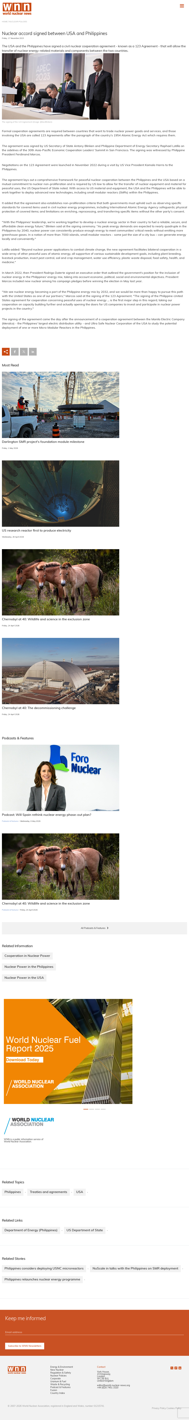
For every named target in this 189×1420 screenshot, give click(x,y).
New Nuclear (57, 1370)
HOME (5, 22)
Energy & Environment (61, 1367)
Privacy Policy (159, 1408)
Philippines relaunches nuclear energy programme (42, 1279)
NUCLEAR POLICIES (18, 22)
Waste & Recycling (60, 1384)
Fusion (53, 1390)
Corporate (55, 1379)
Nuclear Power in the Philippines (28, 967)
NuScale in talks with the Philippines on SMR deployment (135, 1268)
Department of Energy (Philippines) (31, 1230)
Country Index (57, 1393)
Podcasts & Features (10, 821)
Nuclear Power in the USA (24, 978)
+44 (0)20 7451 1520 (107, 1388)
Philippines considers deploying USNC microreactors (44, 1268)
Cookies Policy (173, 1408)
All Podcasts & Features (93, 928)
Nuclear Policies (58, 1376)
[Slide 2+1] (97, 1109)
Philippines (12, 1192)
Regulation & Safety (60, 1373)
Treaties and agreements (48, 1192)
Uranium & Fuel (58, 1381)
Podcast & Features (60, 1387)
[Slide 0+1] (85, 1109)
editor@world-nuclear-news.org (113, 1385)
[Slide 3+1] (103, 1109)
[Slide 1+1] (91, 1109)
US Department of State (85, 1230)
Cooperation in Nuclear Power (27, 956)
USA (79, 1192)
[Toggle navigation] (181, 6)
